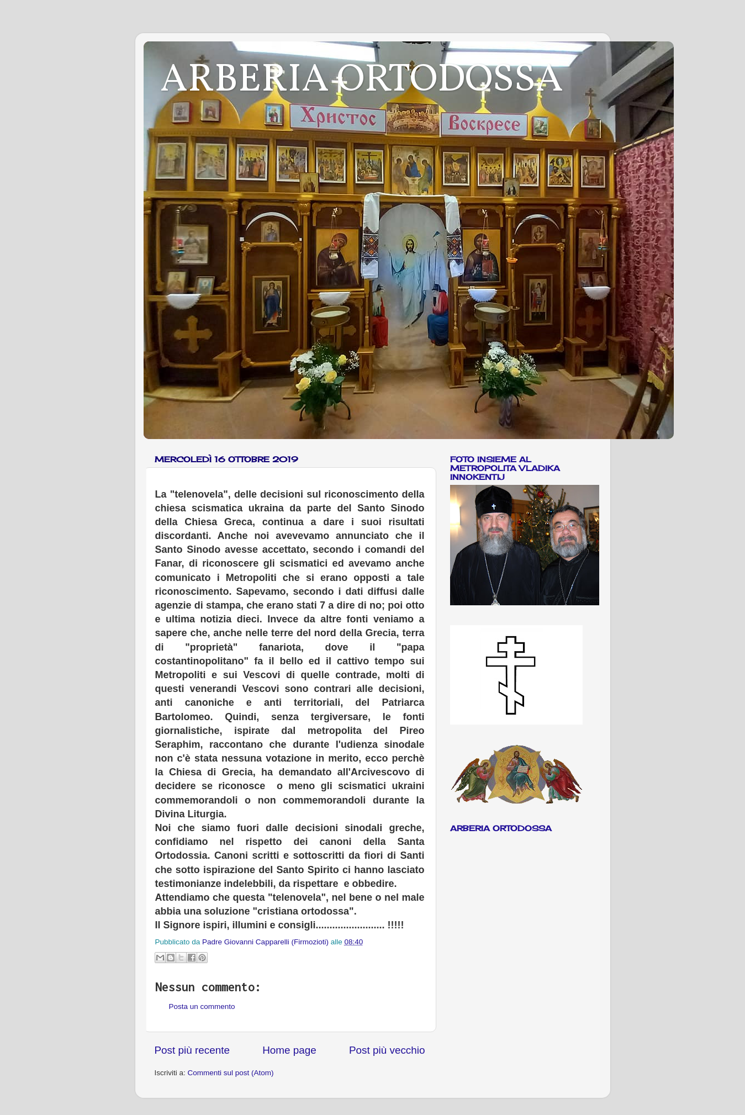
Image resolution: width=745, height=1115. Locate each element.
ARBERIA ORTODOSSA (361, 81)
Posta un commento (202, 1006)
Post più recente (192, 1050)
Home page (289, 1050)
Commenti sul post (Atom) (231, 1073)
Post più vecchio (387, 1050)
